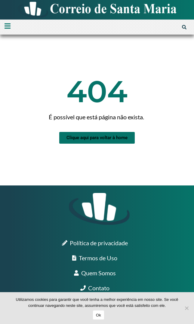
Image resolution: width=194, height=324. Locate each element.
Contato (94, 288)
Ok (98, 315)
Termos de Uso (94, 257)
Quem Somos (95, 273)
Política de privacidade (95, 242)
